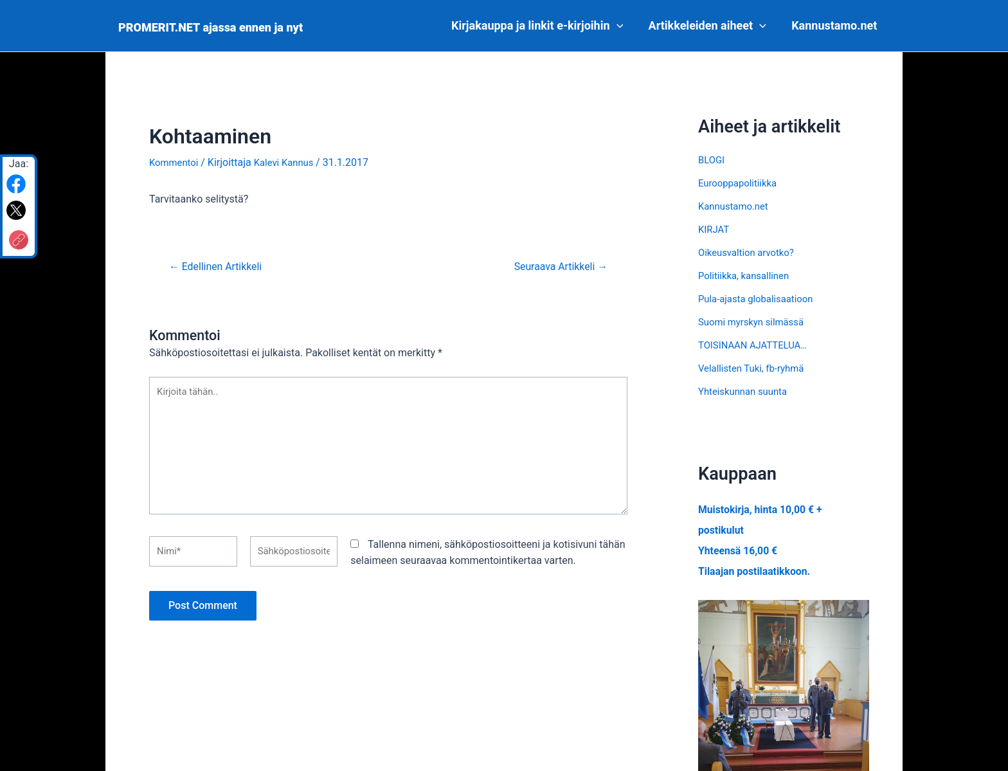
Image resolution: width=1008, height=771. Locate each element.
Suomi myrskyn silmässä (755, 322)
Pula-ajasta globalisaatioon (760, 299)
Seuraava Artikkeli (555, 266)
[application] (622, 25)
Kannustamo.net (835, 25)
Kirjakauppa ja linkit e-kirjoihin (542, 25)
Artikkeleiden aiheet (711, 25)
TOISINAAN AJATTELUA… (757, 345)
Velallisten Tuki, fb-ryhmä (755, 368)
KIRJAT (715, 229)
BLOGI (712, 160)
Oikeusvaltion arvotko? (750, 252)
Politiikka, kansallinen (747, 275)
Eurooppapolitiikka (740, 183)
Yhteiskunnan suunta (746, 391)
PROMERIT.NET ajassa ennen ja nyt (210, 27)
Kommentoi (175, 162)
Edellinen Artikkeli (220, 266)
